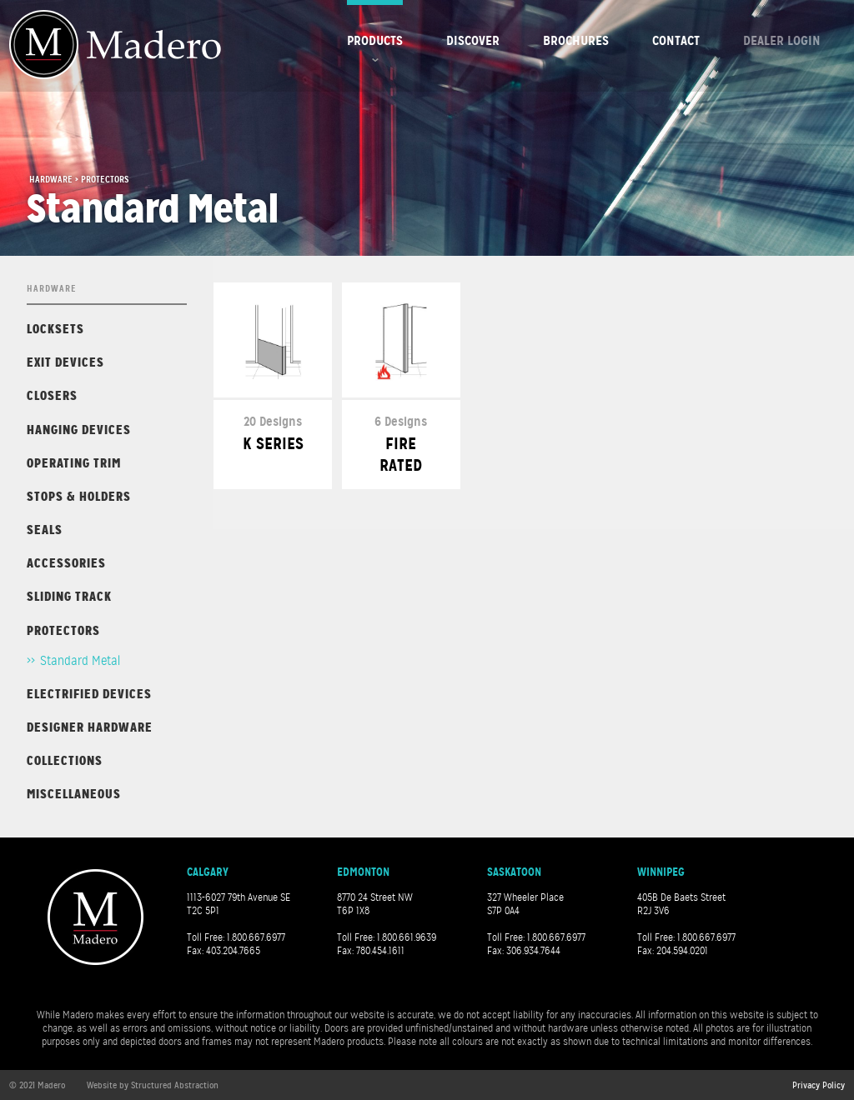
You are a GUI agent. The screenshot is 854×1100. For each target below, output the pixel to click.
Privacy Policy (818, 1085)
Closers (52, 395)
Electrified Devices (89, 693)
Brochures (576, 40)
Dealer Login (782, 40)
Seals (45, 529)
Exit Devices (65, 362)
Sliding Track (69, 596)
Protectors (63, 630)
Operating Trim (74, 463)
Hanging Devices (79, 429)
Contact (676, 40)
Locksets (55, 329)
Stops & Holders (79, 496)
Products (375, 40)
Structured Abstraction (175, 1085)
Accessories (66, 563)
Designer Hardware (90, 727)
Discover (473, 40)
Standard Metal (80, 660)
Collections (65, 760)
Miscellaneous (74, 793)
